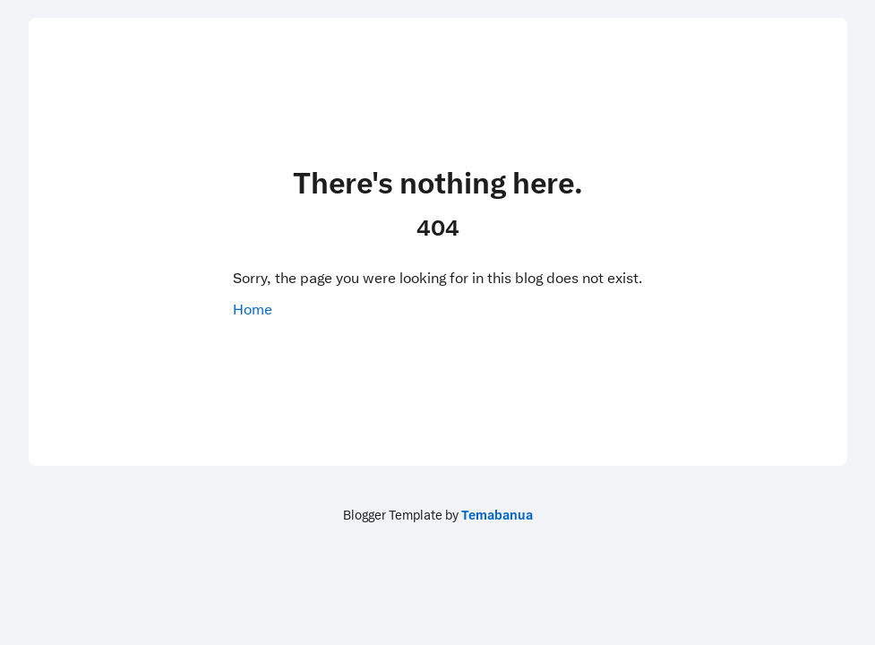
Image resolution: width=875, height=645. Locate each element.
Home (252, 309)
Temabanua (497, 515)
